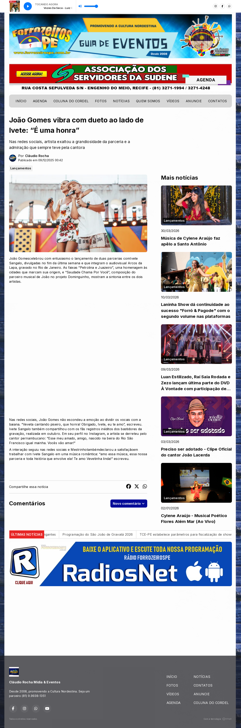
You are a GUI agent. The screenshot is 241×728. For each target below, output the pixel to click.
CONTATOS (217, 101)
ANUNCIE (194, 101)
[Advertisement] (120, 617)
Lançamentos (20, 168)
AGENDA (40, 101)
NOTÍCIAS (121, 101)
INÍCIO (21, 101)
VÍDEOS (173, 101)
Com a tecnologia (218, 718)
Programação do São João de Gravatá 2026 (102, 534)
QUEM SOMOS (148, 101)
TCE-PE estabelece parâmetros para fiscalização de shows (191, 534)
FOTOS (101, 101)
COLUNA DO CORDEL (71, 101)
